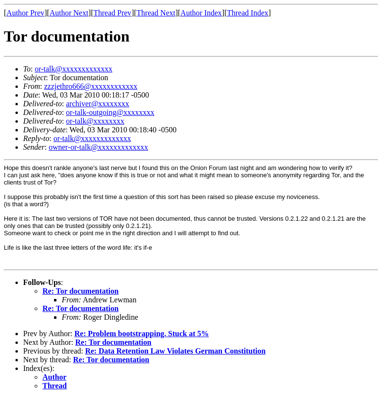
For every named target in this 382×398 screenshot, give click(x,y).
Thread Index (248, 13)
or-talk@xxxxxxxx (95, 121)
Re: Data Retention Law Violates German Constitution (175, 351)
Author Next (69, 13)
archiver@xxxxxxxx (97, 104)
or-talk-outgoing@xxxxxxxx (110, 112)
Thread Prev (113, 13)
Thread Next (155, 13)
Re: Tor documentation (80, 291)
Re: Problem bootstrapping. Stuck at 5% (141, 333)
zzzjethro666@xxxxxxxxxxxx (90, 86)
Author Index (201, 13)
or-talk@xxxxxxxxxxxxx (73, 69)
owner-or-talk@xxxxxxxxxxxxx (98, 147)
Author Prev (25, 13)
